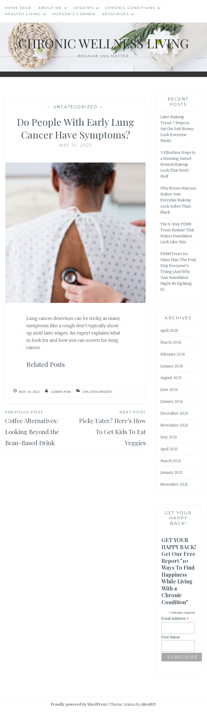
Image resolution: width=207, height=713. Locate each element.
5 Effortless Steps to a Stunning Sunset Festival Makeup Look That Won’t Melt (177, 164)
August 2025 (171, 378)
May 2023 (168, 437)
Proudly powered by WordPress (79, 704)
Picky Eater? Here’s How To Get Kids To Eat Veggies (110, 428)
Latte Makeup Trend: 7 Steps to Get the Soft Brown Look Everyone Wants (177, 129)
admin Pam (61, 391)
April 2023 (169, 449)
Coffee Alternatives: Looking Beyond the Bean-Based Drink (40, 428)
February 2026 (172, 354)
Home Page (18, 8)
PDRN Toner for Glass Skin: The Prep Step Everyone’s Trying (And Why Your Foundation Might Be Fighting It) (178, 272)
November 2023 (174, 425)
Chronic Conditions (130, 8)
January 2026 (171, 366)
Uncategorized (75, 106)
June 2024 (169, 389)
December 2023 (174, 413)
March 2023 (170, 461)
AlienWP (148, 704)
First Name (170, 637)
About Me (50, 8)
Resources (115, 14)
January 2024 (171, 401)
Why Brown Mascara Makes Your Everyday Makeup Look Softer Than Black (178, 200)
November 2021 (174, 484)
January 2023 (171, 472)
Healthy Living (23, 14)
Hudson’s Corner (74, 14)
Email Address (175, 618)
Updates (83, 8)
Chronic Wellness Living (103, 43)
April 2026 (169, 330)
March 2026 (170, 342)
